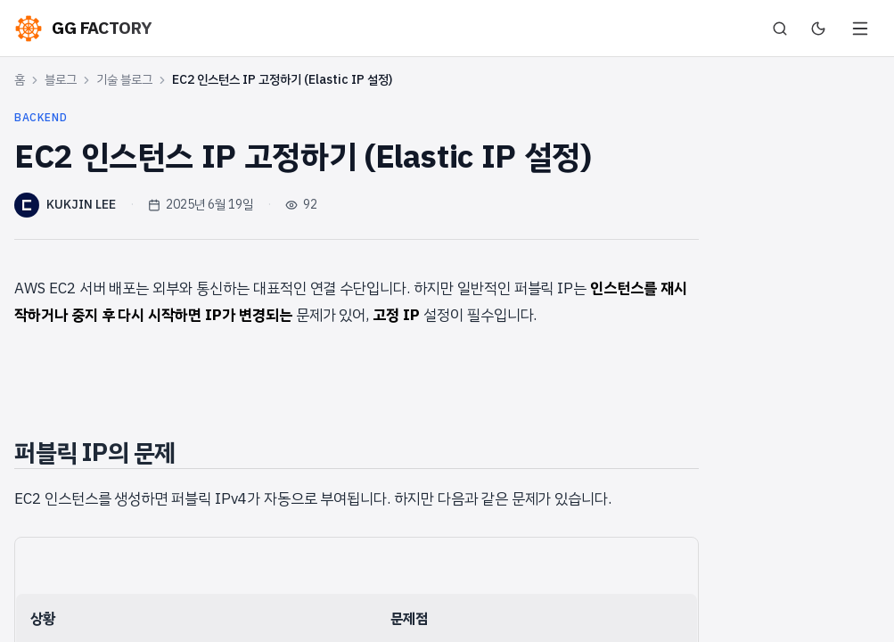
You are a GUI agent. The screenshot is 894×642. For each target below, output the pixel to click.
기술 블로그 (124, 80)
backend (40, 118)
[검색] (780, 28)
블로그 (61, 80)
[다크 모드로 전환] (818, 28)
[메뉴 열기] (860, 28)
